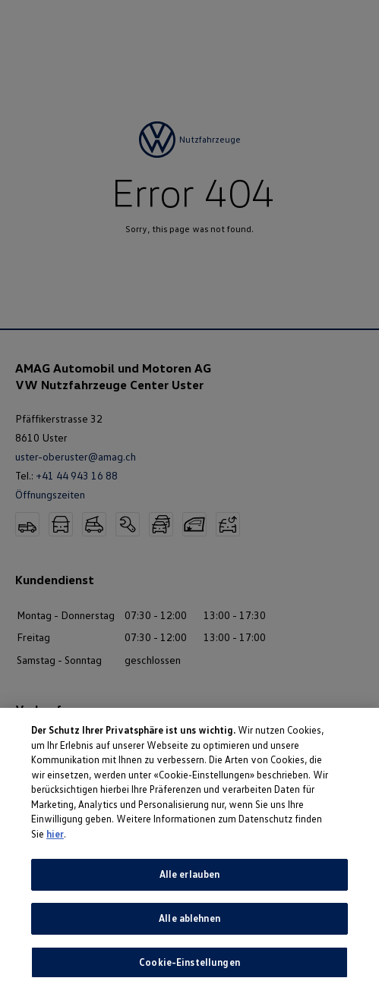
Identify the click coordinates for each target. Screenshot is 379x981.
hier (55, 839)
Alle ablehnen (189, 924)
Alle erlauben (189, 880)
